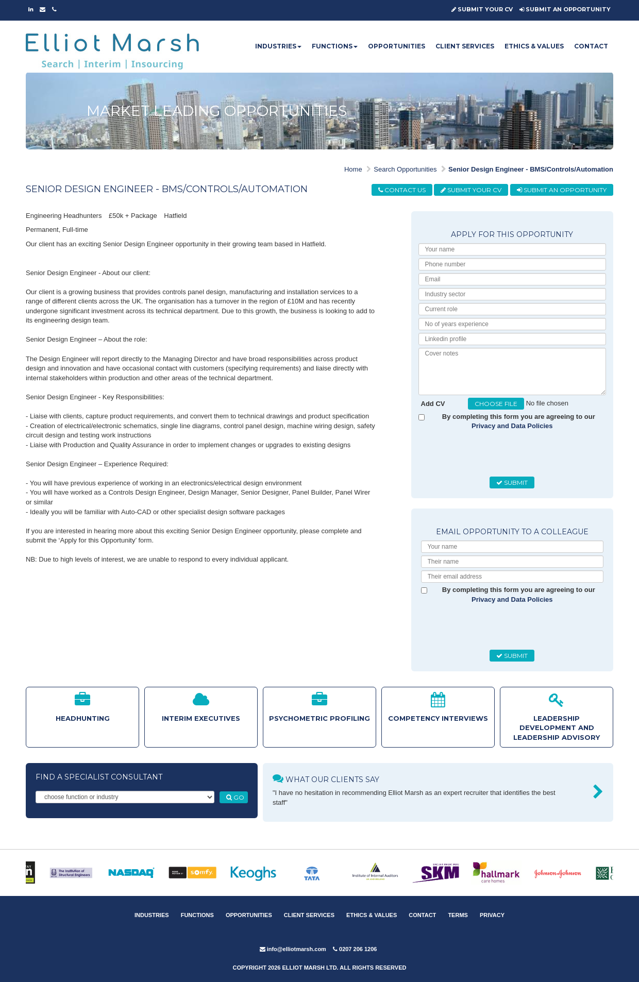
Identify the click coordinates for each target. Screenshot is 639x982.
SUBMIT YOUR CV (482, 9)
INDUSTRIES (278, 46)
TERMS (458, 915)
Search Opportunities (405, 169)
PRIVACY (492, 915)
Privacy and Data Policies (512, 426)
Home (353, 169)
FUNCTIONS (335, 46)
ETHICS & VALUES (534, 46)
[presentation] (499, 454)
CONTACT (591, 46)
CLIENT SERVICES (464, 46)
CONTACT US (402, 190)
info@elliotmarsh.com (293, 949)
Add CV (433, 404)
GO (235, 797)
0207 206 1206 (355, 949)
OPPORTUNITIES (396, 46)
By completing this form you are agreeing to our (518, 421)
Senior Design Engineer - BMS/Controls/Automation (530, 169)
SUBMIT (512, 482)
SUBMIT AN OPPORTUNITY (565, 9)
